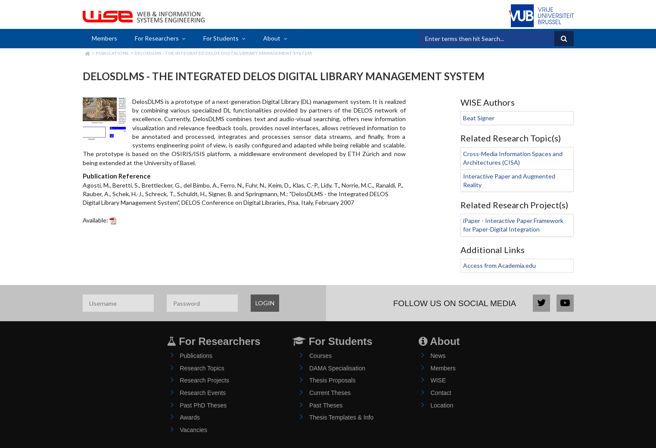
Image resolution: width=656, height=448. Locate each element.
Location (442, 405)
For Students (221, 38)
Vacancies (194, 429)
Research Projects (204, 380)
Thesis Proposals (332, 380)
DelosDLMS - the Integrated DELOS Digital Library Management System (223, 53)
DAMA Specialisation (337, 368)
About (271, 38)
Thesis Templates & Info (341, 417)
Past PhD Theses (203, 405)
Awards (190, 417)
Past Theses (326, 405)
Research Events (203, 392)
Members (104, 38)
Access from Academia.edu (499, 265)
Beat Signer (478, 118)
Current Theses (330, 392)
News (438, 355)
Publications (112, 53)
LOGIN (264, 303)
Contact (441, 392)
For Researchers (157, 38)
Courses (320, 355)
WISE (438, 380)
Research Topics (202, 368)
